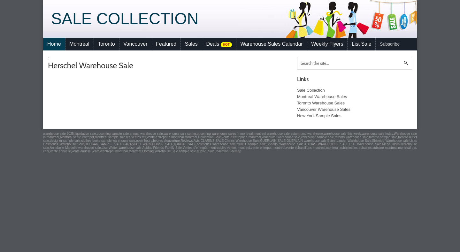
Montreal (79, 44)
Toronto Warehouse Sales (321, 103)
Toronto (106, 44)
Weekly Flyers (327, 44)
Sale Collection (124, 19)
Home (54, 44)
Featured (166, 44)
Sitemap (235, 151)
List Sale (361, 44)
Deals (219, 44)
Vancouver (135, 44)
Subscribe (390, 44)
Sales (191, 44)
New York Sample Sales (319, 115)
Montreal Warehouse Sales (322, 96)
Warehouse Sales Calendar (272, 44)
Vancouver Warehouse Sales (323, 109)
